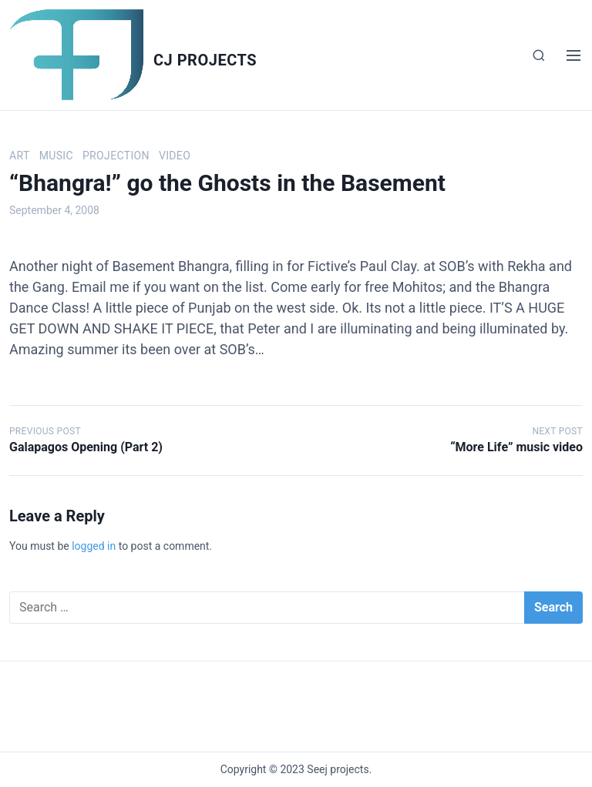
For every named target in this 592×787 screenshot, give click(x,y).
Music (56, 155)
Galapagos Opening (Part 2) (86, 447)
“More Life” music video (516, 447)
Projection (116, 155)
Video (174, 155)
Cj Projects (205, 60)
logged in (94, 546)
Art (19, 155)
